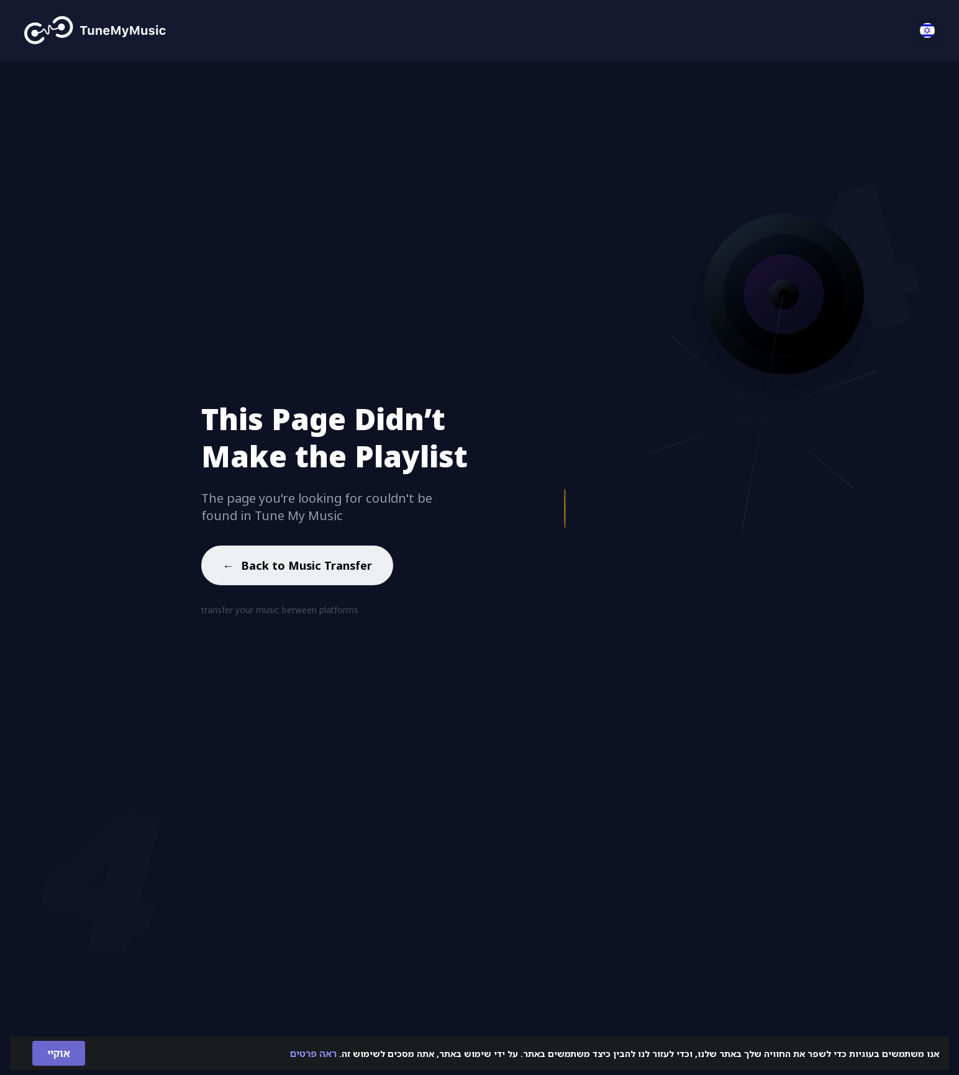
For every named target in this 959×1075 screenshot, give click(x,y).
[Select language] (927, 30)
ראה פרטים (313, 1053)
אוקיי (58, 1053)
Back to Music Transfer (297, 567)
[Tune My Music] (95, 30)
